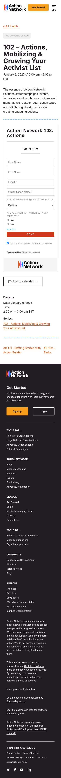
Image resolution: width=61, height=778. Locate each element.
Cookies (30, 757)
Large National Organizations (22, 440)
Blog (9, 573)
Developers (13, 597)
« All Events (10, 26)
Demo (10, 506)
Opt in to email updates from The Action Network (29, 243)
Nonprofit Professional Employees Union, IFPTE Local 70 (27, 729)
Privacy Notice (13, 753)
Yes (10, 220)
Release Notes (14, 569)
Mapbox (30, 689)
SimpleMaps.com (16, 701)
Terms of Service (30, 753)
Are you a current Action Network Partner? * (27, 214)
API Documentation (17, 606)
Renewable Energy (15, 757)
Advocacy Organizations (20, 444)
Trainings (11, 589)
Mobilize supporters (17, 540)
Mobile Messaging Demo (20, 511)
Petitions (11, 473)
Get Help (11, 593)
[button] (54, 7)
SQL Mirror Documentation (21, 602)
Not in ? (11, 229)
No (10, 224)
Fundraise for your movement (22, 535)
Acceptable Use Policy (17, 762)
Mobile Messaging (16, 469)
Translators (41, 757)
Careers (11, 515)
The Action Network (31, 252)
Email (9, 464)
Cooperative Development (20, 560)
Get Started (38, 7)
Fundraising (13, 482)
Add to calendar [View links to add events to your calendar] (23, 281)
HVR (22, 713)
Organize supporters (17, 544)
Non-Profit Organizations (20, 435)
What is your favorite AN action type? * (30, 200)
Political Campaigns (17, 449)
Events (10, 478)
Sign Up (17, 411)
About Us (11, 564)
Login (44, 411)
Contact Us (13, 520)
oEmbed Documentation (19, 611)
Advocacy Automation (18, 486)
